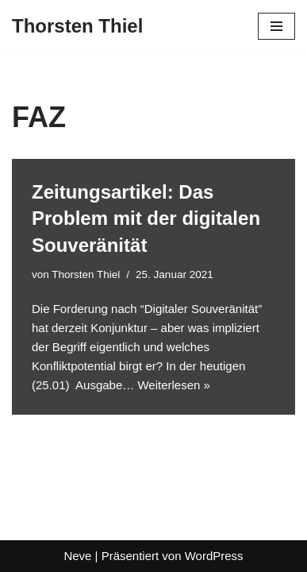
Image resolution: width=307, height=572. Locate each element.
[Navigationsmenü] (276, 26)
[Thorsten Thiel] (77, 26)
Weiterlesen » (173, 385)
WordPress (214, 555)
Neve (77, 555)
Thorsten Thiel (86, 274)
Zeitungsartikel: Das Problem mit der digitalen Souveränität (146, 218)
